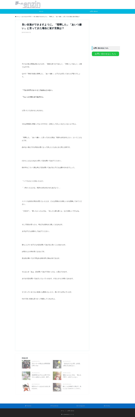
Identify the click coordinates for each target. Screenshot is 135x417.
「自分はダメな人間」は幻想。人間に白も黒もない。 (72, 364)
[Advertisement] (36, 47)
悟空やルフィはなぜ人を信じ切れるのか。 (41, 387)
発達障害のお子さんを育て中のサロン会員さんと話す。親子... (41, 376)
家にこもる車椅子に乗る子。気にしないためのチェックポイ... (72, 387)
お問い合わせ (94, 11)
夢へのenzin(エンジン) (67, 414)
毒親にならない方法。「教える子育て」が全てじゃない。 (72, 376)
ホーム (41, 11)
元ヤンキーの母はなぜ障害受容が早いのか (41, 364)
